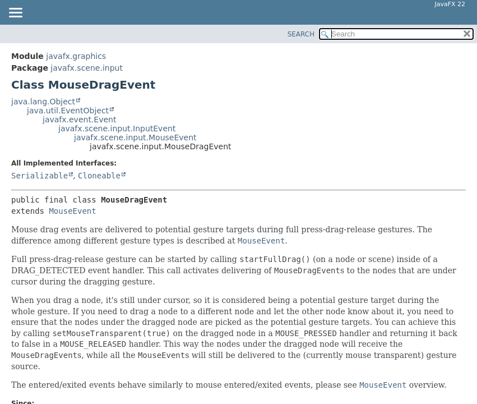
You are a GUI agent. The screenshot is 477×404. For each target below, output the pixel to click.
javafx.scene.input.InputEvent (116, 128)
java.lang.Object (43, 101)
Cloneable (99, 175)
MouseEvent (72, 210)
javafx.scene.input (86, 67)
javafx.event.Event (79, 119)
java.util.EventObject (68, 110)
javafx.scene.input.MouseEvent (135, 137)
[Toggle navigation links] (15, 13)
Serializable (39, 175)
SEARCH (301, 34)
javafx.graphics (76, 56)
